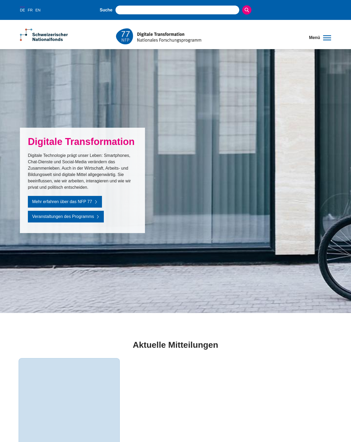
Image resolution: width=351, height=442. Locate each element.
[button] (320, 37)
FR (30, 10)
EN (37, 10)
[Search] (246, 10)
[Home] (208, 36)
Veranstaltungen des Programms (66, 216)
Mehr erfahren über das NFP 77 (65, 201)
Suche (106, 10)
